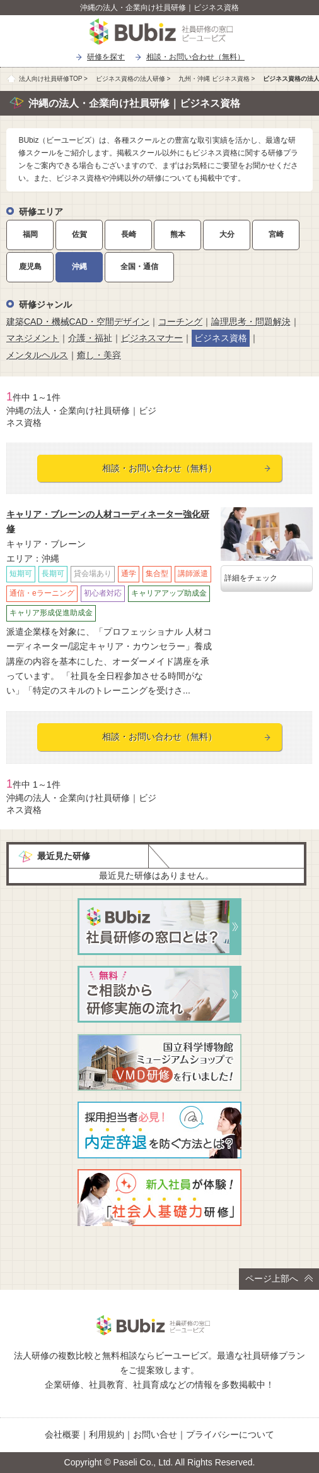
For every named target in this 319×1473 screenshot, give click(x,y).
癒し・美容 (99, 355)
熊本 (177, 234)
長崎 (128, 234)
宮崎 (276, 234)
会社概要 (62, 1434)
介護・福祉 (90, 338)
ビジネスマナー (152, 338)
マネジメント (32, 338)
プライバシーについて (230, 1434)
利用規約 (106, 1434)
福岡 (30, 234)
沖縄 (79, 266)
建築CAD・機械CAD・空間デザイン (77, 321)
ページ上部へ (279, 1278)
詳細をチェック (250, 578)
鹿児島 (30, 266)
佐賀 (79, 234)
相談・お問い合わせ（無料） (195, 56)
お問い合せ (155, 1434)
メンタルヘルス (37, 355)
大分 (227, 234)
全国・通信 (139, 266)
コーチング (180, 321)
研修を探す (106, 56)
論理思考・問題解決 (251, 321)
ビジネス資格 (220, 338)
